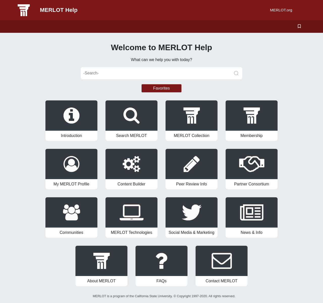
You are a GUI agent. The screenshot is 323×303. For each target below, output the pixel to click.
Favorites (161, 88)
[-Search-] (161, 73)
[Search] (236, 73)
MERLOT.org (281, 10)
